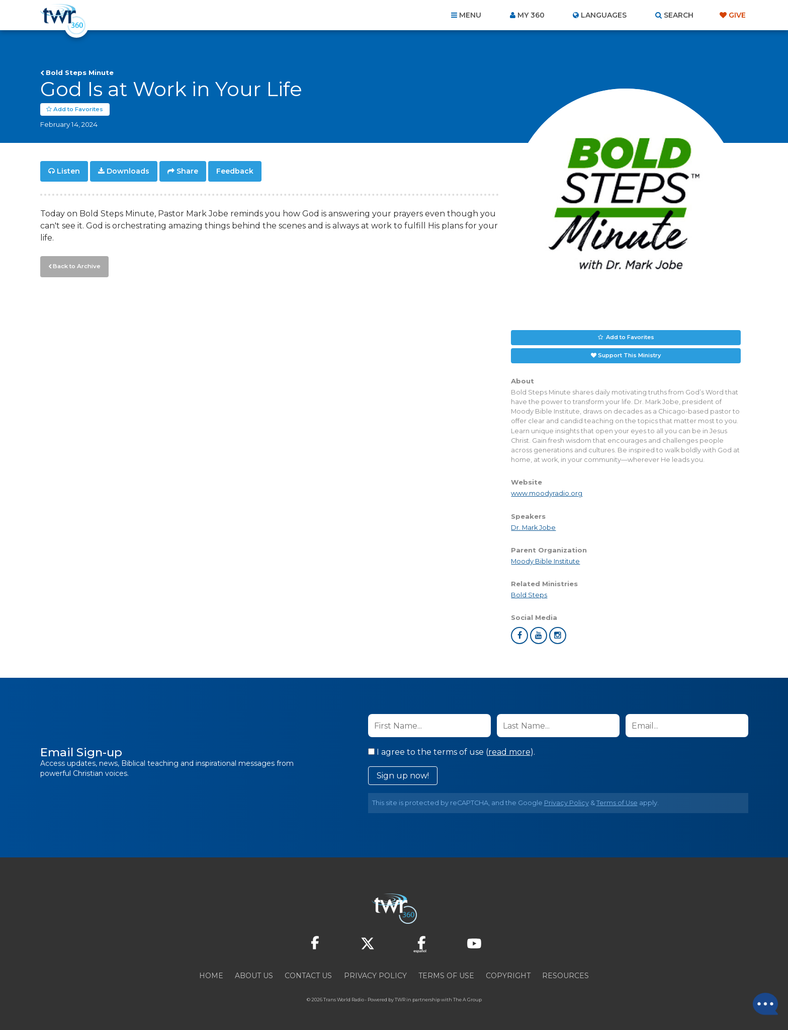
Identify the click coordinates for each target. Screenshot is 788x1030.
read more (509, 752)
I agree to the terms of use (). (451, 752)
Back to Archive (75, 265)
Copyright (508, 975)
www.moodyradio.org (546, 493)
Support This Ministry (629, 355)
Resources (565, 975)
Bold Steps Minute (80, 72)
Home (211, 975)
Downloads (128, 171)
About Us (254, 975)
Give (737, 15)
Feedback (234, 171)
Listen (68, 171)
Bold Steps (529, 595)
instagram (557, 635)
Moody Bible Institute (545, 561)
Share (187, 171)
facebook (519, 635)
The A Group (467, 999)
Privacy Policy (566, 803)
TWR (400, 999)
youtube (538, 635)
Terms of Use (617, 803)
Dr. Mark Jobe (533, 527)
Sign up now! (403, 775)
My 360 (531, 15)
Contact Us (308, 975)
